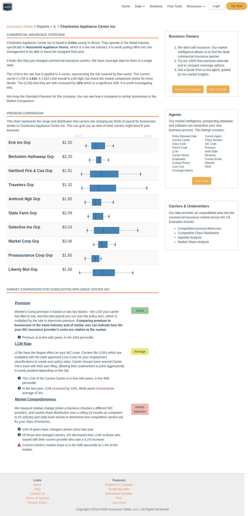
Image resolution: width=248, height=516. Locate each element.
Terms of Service (37, 498)
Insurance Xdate (20, 26)
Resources (196, 6)
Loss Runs (118, 502)
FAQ (37, 489)
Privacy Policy (37, 502)
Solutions (156, 6)
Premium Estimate (188, 89)
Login (216, 6)
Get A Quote (218, 89)
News (37, 484)
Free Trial (201, 181)
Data (140, 6)
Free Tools (174, 6)
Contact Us (37, 493)
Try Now (236, 6)
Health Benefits (119, 489)
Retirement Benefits (119, 493)
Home (126, 6)
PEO (119, 498)
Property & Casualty (119, 484)
